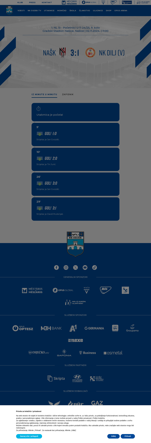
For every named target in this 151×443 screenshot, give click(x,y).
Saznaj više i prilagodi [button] (29, 436)
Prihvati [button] (128, 436)
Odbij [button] (113, 436)
